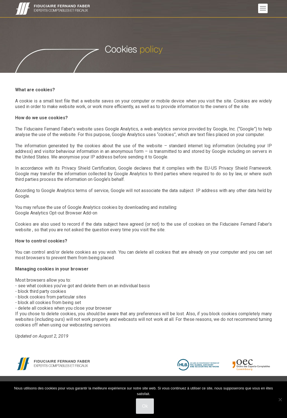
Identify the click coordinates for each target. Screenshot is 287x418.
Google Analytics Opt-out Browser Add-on (56, 213)
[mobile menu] (263, 8)
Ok (145, 406)
